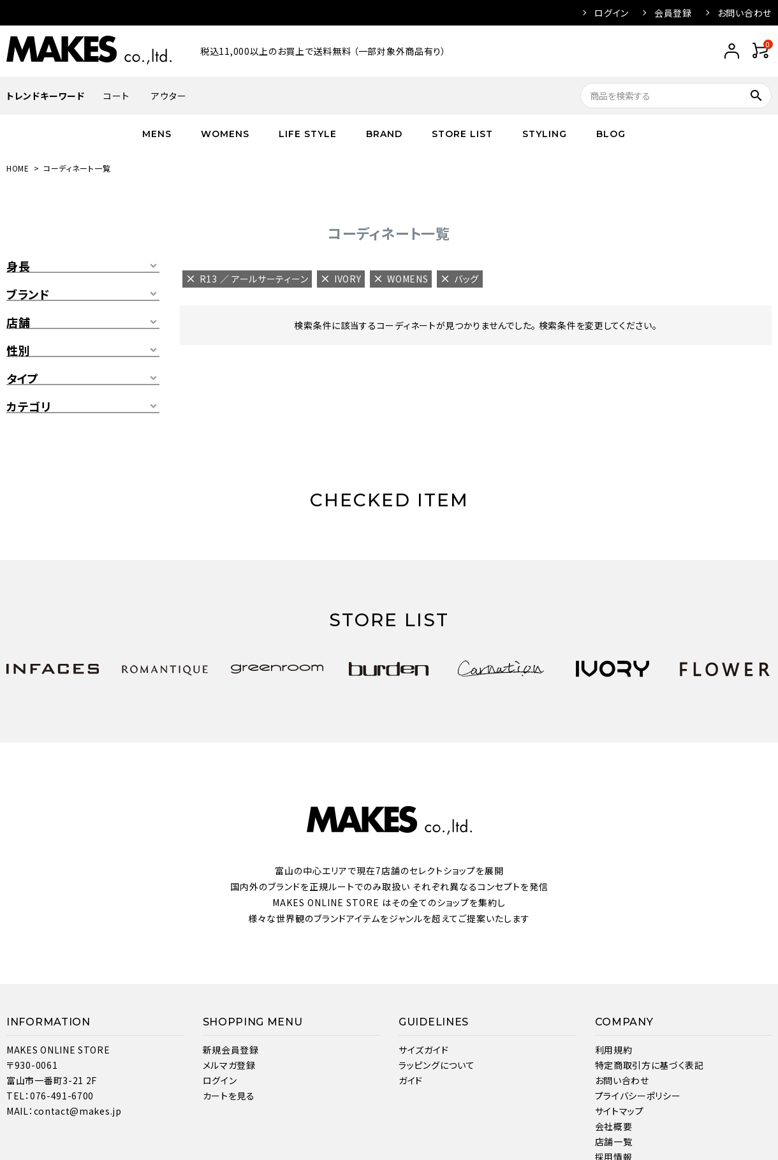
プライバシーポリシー (638, 1095)
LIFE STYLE (308, 134)
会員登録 (673, 12)
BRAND (384, 134)
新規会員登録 (231, 1049)
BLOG (611, 134)
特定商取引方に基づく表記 (649, 1065)
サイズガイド (423, 1049)
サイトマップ (619, 1111)
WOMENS (225, 134)
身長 (18, 266)
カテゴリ (28, 406)
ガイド (411, 1080)
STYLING (544, 134)
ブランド (28, 294)
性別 (18, 350)
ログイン (611, 12)
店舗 (18, 322)
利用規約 (614, 1049)
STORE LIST (462, 134)
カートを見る (229, 1095)
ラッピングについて (436, 1065)
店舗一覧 (614, 1141)
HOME (17, 168)
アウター (168, 95)
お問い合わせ (744, 12)
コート (116, 95)
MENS (157, 134)
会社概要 (614, 1126)
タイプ (22, 378)
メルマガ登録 (229, 1065)
